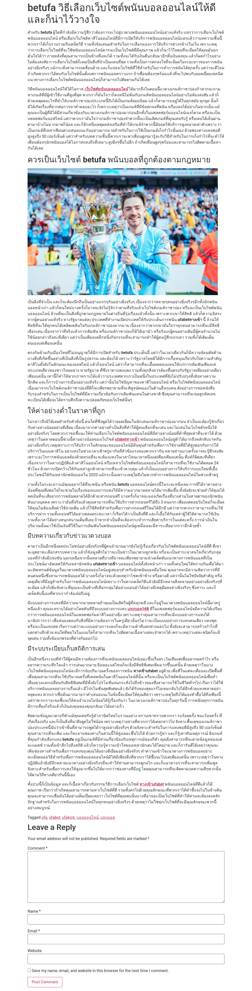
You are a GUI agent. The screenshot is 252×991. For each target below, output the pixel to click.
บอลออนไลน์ (88, 817)
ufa (44, 817)
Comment (37, 848)
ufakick (68, 817)
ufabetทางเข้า (127, 439)
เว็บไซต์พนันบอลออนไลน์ (106, 89)
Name (34, 911)
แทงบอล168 (138, 608)
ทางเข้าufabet (152, 784)
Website (35, 951)
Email (34, 931)
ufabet (54, 817)
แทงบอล (107, 817)
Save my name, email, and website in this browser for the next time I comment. (100, 971)
